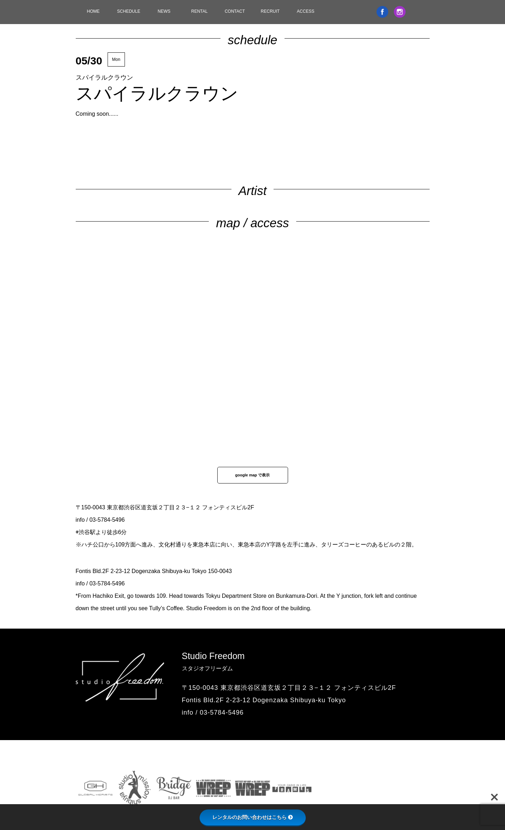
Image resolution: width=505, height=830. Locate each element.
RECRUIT (270, 11)
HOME (93, 11)
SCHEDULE (128, 11)
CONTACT (235, 11)
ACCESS (305, 11)
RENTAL (199, 11)
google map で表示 (252, 475)
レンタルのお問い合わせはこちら (252, 817)
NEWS (164, 11)
